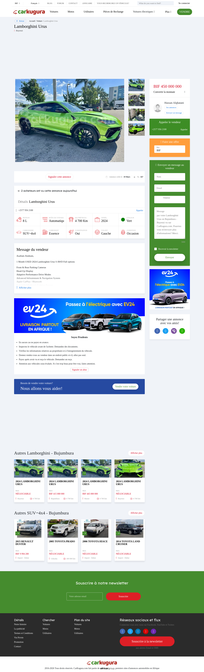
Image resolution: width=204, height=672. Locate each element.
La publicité (19, 629)
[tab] (169, 92)
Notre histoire (20, 624)
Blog (49, 3)
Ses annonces (171, 107)
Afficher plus (136, 453)
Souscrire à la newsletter (147, 641)
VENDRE (184, 11)
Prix (158, 147)
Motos (71, 11)
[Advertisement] (58, 57)
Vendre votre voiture (125, 386)
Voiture (39, 21)
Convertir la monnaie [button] (164, 92)
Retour (20, 21)
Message (160, 211)
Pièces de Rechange (113, 11)
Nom (159, 177)
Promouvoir (30, 176)
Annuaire (87, 3)
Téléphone (166, 198)
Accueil (32, 21)
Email (159, 188)
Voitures (54, 11)
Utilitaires (89, 11)
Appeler (139, 210)
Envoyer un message (174, 113)
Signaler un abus (79, 370)
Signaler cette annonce (59, 176)
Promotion (18, 642)
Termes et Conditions (23, 633)
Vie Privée (18, 637)
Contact (73, 3)
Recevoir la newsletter (168, 249)
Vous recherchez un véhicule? (113, 3)
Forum (60, 3)
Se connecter (184, 3)
